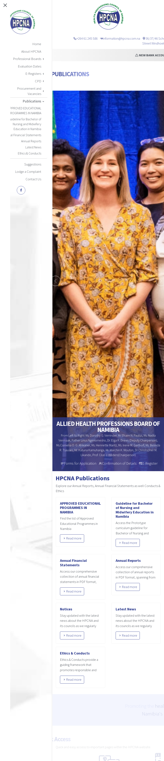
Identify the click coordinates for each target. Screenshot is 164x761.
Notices (66, 609)
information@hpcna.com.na (134, 38)
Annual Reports (128, 560)
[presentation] (55, 281)
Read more (72, 538)
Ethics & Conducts (75, 653)
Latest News (126, 609)
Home (68, 83)
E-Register (149, 463)
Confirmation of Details (119, 463)
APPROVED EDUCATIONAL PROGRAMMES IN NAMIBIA (80, 507)
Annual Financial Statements (73, 562)
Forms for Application (80, 463)
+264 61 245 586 (100, 38)
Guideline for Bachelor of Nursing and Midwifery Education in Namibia (135, 510)
